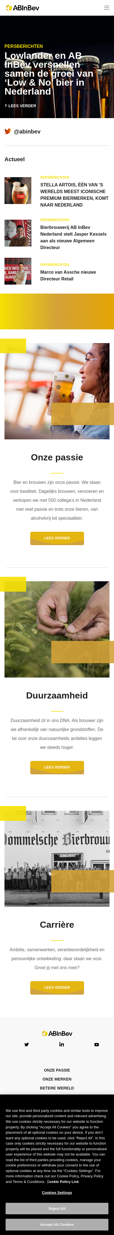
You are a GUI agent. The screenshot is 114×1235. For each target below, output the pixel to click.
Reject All (56, 1208)
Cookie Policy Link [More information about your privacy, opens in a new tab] (63, 1182)
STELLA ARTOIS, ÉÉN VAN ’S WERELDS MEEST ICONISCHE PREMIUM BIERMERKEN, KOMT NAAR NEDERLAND (74, 194)
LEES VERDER (22, 106)
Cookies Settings (57, 1193)
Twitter (26, 1044)
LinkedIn (61, 1044)
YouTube (96, 1044)
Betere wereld (57, 1088)
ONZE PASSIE (57, 1070)
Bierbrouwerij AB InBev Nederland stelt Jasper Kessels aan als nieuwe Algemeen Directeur (73, 237)
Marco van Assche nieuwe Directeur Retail (68, 275)
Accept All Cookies (57, 1224)
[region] (57, 1165)
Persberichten (23, 46)
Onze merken (57, 1079)
